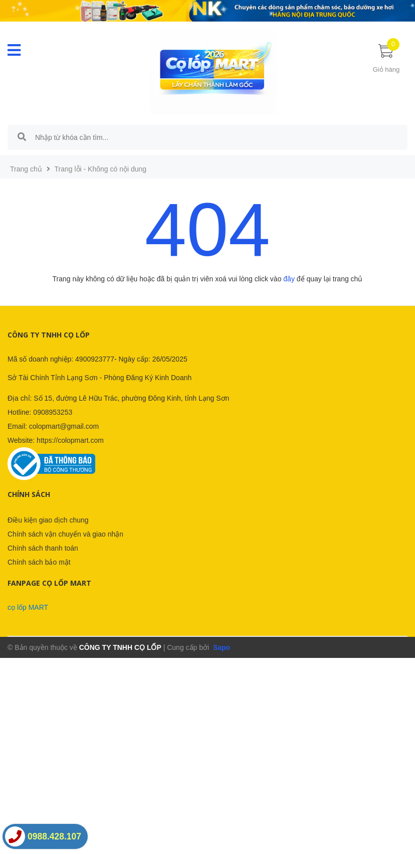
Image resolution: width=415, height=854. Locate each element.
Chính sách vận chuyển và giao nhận (65, 534)
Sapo (220, 647)
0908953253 (52, 412)
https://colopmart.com (70, 440)
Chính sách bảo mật (39, 562)
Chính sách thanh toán (43, 548)
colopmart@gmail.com (64, 426)
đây (289, 279)
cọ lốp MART (28, 607)
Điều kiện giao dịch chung (48, 520)
